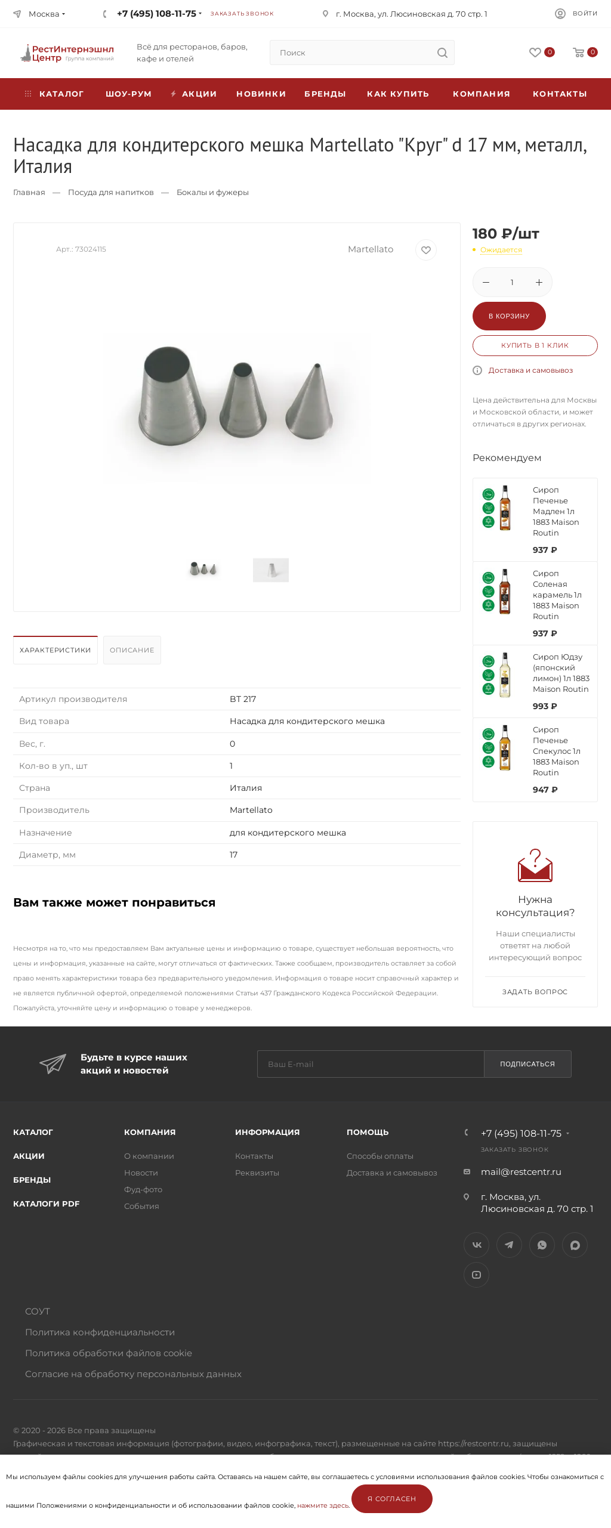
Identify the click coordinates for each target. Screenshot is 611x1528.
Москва (44, 13)
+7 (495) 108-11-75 (156, 13)
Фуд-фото (143, 1189)
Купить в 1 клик (535, 345)
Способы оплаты (380, 1156)
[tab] (57, 653)
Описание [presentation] (132, 650)
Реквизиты (257, 1172)
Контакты (560, 93)
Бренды (325, 93)
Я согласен (392, 1499)
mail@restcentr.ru (521, 1171)
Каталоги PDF (46, 1203)
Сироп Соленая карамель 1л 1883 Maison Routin (557, 594)
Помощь (367, 1132)
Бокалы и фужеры (213, 192)
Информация (267, 1132)
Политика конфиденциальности (100, 1332)
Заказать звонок (242, 13)
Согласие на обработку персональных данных (133, 1373)
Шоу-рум (129, 93)
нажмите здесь (322, 1505)
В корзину (509, 316)
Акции (29, 1156)
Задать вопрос (535, 992)
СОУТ (37, 1311)
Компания (482, 93)
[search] (442, 52)
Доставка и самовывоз (531, 370)
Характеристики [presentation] (55, 650)
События (141, 1206)
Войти (585, 13)
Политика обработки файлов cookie (108, 1353)
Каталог (33, 1132)
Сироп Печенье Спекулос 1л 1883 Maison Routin (557, 751)
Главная (29, 192)
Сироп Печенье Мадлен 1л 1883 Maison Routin (556, 511)
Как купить (398, 93)
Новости (141, 1172)
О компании (149, 1156)
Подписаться (527, 1064)
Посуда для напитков (111, 192)
